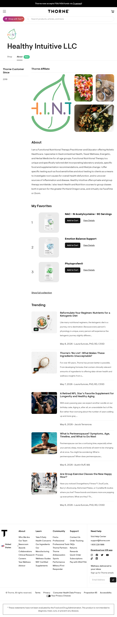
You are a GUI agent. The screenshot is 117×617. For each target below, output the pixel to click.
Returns (73, 548)
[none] (44, 322)
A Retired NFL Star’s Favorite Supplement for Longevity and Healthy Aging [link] (87, 395)
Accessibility (105, 592)
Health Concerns (43, 540)
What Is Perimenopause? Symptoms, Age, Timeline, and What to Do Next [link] (85, 435)
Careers (22, 558)
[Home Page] (58, 12)
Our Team (23, 540)
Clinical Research (27, 555)
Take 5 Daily (41, 537)
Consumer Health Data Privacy (67, 592)
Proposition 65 (90, 592)
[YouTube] (107, 555)
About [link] (19, 56)
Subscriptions (76, 558)
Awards (22, 548)
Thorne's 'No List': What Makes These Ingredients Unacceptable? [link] (82, 354)
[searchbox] (70, 18)
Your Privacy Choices (58, 595)
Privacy (46, 592)
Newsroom (23, 544)
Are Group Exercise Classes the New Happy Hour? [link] (86, 475)
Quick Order (75, 555)
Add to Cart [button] (72, 220)
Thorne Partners (60, 548)
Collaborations (25, 551)
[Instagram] (92, 555)
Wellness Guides (43, 558)
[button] (4, 11)
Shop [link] (9, 56)
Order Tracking (76, 540)
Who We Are (24, 537)
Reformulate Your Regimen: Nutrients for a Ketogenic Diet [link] (85, 314)
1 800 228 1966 (97, 544)
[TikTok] (92, 558)
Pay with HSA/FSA (78, 562)
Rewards (74, 551)
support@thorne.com (100, 540)
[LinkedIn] (97, 558)
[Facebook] (97, 555)
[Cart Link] (112, 11)
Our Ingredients (43, 544)
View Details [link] (89, 220)
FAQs (72, 544)
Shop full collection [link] (41, 292)
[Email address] (99, 579)
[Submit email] (113, 579)
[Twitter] (102, 555)
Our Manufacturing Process (42, 551)
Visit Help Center (98, 536)
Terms (37, 592)
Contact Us (75, 537)
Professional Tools (61, 544)
